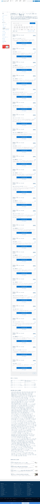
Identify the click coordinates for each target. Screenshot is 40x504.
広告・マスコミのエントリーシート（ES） (18, 488)
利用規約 (11, 498)
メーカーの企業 (2, 486)
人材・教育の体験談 (29, 489)
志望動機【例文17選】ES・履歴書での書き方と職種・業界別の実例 (19, 466)
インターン (31, 29)
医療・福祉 (5, 38)
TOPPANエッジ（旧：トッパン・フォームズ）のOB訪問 (30, 385)
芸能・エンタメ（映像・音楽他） (6, 29)
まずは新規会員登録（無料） (24, 56)
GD (19, 29)
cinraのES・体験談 (25, 455)
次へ (34, 373)
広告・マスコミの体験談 (29, 488)
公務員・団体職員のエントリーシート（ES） (18, 494)
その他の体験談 (28, 495)
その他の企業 (2, 495)
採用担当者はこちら (15, 500)
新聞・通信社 (4, 27)
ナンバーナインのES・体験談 (14, 455)
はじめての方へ (1, 498)
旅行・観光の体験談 (29, 491)
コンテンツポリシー (34, 498)
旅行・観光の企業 (2, 491)
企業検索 (8, 1)
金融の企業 (2, 485)
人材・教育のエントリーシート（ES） (17, 489)
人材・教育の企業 (2, 489)
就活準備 (20, 1)
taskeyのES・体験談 (20, 455)
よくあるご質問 (10, 500)
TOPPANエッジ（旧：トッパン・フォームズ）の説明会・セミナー (17, 385)
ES (14, 29)
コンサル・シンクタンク (5, 15)
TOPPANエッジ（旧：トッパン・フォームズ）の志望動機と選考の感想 (17, 380)
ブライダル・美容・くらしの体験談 (30, 492)
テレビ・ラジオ (4, 26)
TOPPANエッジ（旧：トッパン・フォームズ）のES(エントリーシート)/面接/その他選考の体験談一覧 (30, 380)
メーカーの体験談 (28, 486)
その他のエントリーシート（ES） (17, 495)
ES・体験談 (16, 1)
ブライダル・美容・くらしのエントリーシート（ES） (19, 492)
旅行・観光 (5, 35)
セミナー (24, 29)
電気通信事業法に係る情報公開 (28, 498)
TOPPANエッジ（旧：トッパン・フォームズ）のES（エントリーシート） (17, 382)
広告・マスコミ (5, 22)
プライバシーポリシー (22, 498)
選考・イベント (11, 1)
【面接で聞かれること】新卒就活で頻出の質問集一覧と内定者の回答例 (19, 474)
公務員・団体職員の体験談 (29, 494)
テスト (16, 29)
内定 (34, 29)
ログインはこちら (24, 44)
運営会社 (5, 498)
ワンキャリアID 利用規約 (20, 500)
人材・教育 (5, 31)
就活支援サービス (24, 1)
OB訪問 (28, 29)
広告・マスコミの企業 (3, 488)
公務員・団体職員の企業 (3, 494)
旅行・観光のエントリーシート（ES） (17, 491)
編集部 (8, 498)
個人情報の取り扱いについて (15, 498)
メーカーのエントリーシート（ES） (17, 486)
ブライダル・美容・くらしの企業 (4, 492)
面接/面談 (21, 29)
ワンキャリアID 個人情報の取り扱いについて (28, 500)
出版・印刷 (4, 28)
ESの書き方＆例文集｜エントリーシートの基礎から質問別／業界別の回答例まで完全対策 (22, 470)
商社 (5, 19)
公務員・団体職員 (5, 41)
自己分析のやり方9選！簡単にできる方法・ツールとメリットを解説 (19, 462)
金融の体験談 (28, 485)
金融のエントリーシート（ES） (17, 485)
